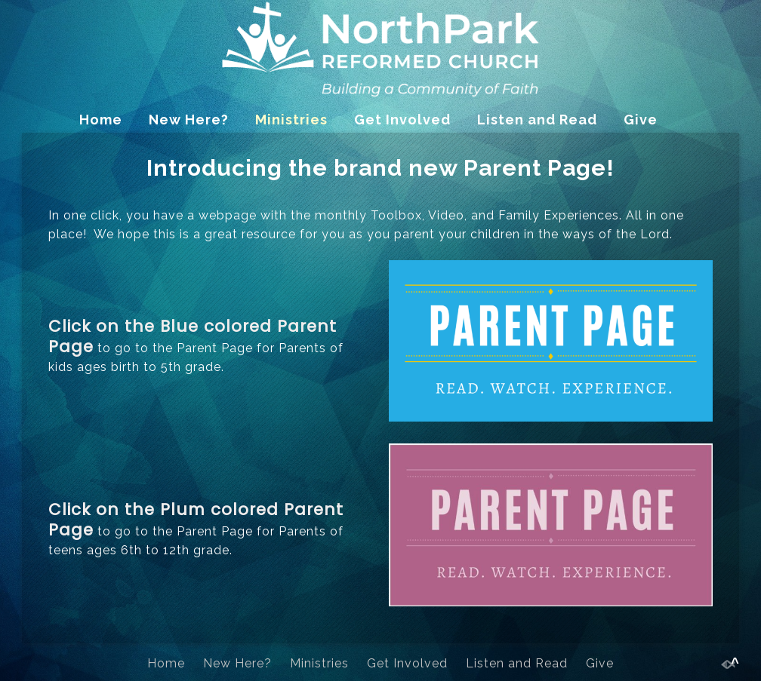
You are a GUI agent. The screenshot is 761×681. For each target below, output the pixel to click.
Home (100, 119)
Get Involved (402, 119)
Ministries (291, 119)
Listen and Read (537, 119)
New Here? (189, 119)
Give (641, 119)
